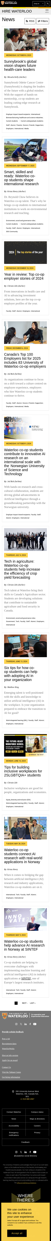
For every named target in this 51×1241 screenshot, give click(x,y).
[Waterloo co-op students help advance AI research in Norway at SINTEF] (25, 919)
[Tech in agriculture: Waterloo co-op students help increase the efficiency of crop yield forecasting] (25, 539)
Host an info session (10, 1055)
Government (10, 621)
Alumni (13, 125)
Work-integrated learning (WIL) (16, 720)
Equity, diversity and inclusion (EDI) (18, 800)
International (35, 114)
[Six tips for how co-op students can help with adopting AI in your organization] (25, 646)
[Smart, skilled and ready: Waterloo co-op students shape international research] (25, 150)
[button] (38, 3)
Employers (9, 128)
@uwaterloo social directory (25, 1156)
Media (26, 128)
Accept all (16, 1233)
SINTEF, (26, 978)
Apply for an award (10, 1060)
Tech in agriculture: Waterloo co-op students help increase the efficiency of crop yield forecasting (22, 569)
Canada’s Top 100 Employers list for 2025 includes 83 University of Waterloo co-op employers (25, 360)
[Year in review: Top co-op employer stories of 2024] (25, 252)
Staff (7, 125)
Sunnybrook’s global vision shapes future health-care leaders (20, 65)
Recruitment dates (9, 1043)
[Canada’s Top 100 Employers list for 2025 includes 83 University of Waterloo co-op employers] (25, 332)
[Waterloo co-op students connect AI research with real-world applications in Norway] (25, 828)
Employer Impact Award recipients (18, 114)
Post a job (6, 1039)
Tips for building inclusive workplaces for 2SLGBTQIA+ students (23, 771)
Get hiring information (11, 1077)
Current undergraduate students (32, 121)
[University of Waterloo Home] (9, 3)
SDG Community (12, 231)
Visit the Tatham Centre (11, 1072)
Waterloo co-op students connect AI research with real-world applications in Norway (23, 856)
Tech (17, 621)
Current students (12, 121)
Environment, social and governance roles (20, 220)
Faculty (8, 228)
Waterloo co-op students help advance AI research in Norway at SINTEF (24, 945)
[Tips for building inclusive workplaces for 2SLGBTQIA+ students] (25, 745)
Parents (19, 125)
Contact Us (6, 1067)
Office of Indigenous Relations (26, 1183)
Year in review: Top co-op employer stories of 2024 (24, 276)
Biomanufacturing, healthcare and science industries (24, 118)
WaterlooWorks (8, 1048)
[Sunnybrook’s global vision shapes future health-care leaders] (25, 39)
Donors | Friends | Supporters (33, 125)
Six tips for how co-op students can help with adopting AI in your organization (20, 674)
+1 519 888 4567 (27, 1099)
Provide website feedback (13, 1032)
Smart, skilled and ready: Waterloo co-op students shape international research (21, 178)
